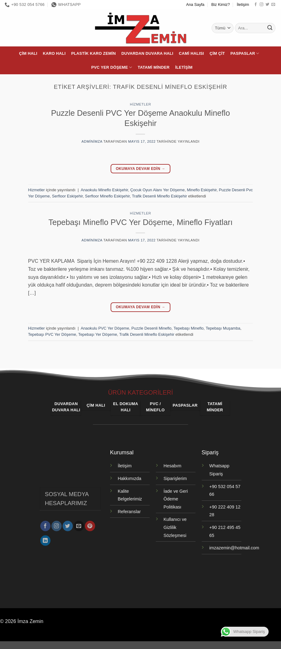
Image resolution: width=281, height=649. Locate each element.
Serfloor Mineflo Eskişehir (107, 196)
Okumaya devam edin (140, 169)
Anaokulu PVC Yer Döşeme (105, 328)
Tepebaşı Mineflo (188, 328)
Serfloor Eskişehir (67, 196)
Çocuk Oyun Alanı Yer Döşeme (157, 190)
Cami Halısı (191, 53)
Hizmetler (140, 104)
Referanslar (129, 511)
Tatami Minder (154, 67)
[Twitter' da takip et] (267, 4)
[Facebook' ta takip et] (255, 4)
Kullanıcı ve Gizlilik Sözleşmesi (175, 527)
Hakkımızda (129, 478)
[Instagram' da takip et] (261, 4)
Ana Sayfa (195, 4)
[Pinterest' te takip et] (90, 524)
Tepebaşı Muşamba (223, 328)
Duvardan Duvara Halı (147, 53)
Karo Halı (54, 53)
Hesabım (173, 465)
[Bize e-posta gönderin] (273, 4)
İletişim (243, 4)
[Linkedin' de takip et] (45, 538)
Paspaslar (245, 53)
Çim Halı (28, 53)
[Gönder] (270, 28)
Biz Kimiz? (220, 4)
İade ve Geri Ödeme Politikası (176, 499)
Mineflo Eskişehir (202, 190)
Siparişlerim (175, 478)
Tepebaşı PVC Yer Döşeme (52, 334)
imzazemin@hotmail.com (234, 547)
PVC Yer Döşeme (111, 67)
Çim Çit (217, 53)
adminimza (91, 141)
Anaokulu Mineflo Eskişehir (104, 190)
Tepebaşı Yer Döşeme (97, 334)
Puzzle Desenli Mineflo (151, 328)
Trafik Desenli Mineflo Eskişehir (159, 196)
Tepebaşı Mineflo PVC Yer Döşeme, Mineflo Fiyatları (140, 222)
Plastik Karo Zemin (93, 53)
